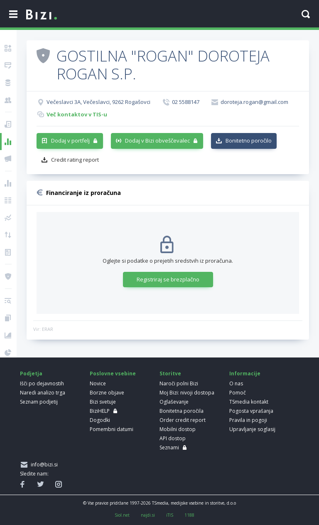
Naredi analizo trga (42, 392)
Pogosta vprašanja (251, 410)
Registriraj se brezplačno (168, 279)
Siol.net (122, 515)
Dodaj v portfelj (70, 140)
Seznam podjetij (39, 401)
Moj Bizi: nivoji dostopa (187, 392)
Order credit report (183, 420)
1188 (189, 515)
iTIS (169, 515)
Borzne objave (107, 392)
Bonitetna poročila (182, 410)
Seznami (169, 447)
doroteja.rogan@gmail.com (254, 102)
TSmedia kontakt (248, 401)
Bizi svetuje (103, 401)
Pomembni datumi (111, 429)
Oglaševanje (174, 401)
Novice (98, 383)
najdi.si (148, 515)
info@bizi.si (43, 464)
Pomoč (237, 392)
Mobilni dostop (178, 429)
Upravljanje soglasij (252, 429)
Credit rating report (75, 159)
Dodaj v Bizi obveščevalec (157, 140)
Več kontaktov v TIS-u (77, 114)
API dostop (173, 438)
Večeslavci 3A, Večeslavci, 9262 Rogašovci (98, 102)
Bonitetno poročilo (249, 140)
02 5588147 (185, 102)
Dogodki (100, 420)
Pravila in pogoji (248, 420)
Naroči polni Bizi (179, 383)
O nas (236, 383)
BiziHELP (100, 410)
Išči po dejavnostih (42, 383)
